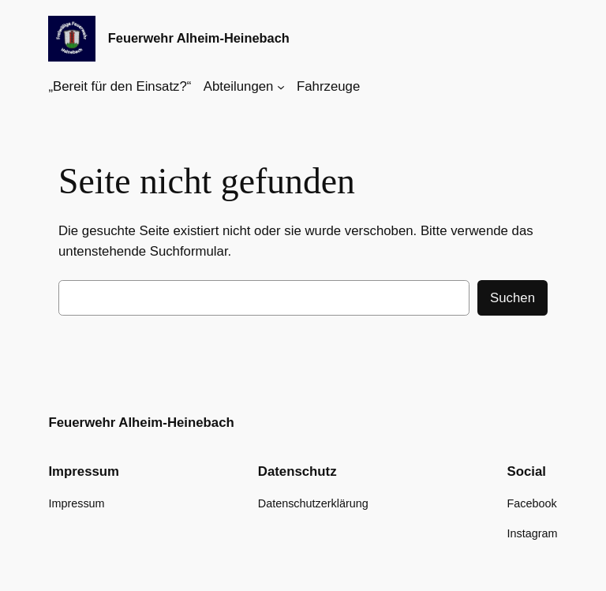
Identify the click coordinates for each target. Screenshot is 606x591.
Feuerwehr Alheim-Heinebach (199, 38)
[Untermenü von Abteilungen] (281, 87)
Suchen (512, 297)
